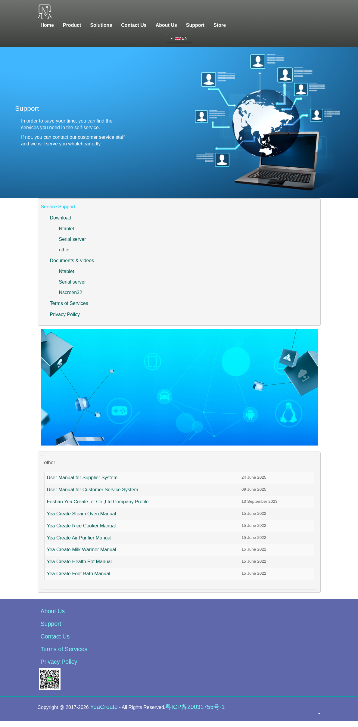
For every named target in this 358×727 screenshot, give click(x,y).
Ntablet (66, 228)
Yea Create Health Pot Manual (79, 561)
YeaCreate (104, 707)
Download (60, 217)
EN (179, 38)
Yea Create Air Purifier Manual (79, 537)
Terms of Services (69, 303)
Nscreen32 (70, 292)
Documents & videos (72, 260)
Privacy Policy (65, 314)
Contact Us (55, 636)
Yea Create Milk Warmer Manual (81, 549)
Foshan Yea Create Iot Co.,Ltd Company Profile (98, 501)
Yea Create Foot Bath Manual (78, 573)
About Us (53, 611)
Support (51, 623)
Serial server (72, 239)
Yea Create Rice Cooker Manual (81, 525)
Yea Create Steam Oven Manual (81, 513)
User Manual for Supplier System (82, 477)
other (64, 249)
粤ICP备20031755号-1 (195, 707)
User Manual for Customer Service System (92, 489)
